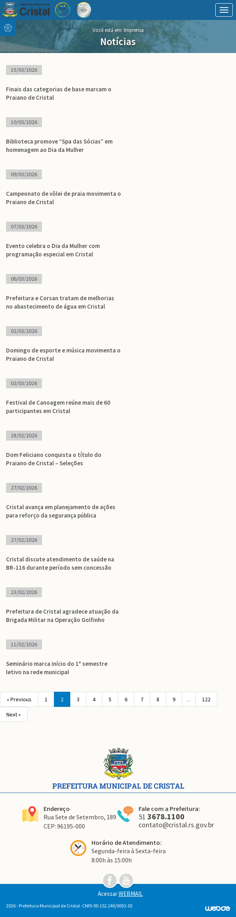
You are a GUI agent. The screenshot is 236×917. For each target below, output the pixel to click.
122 (206, 699)
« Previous (19, 699)
